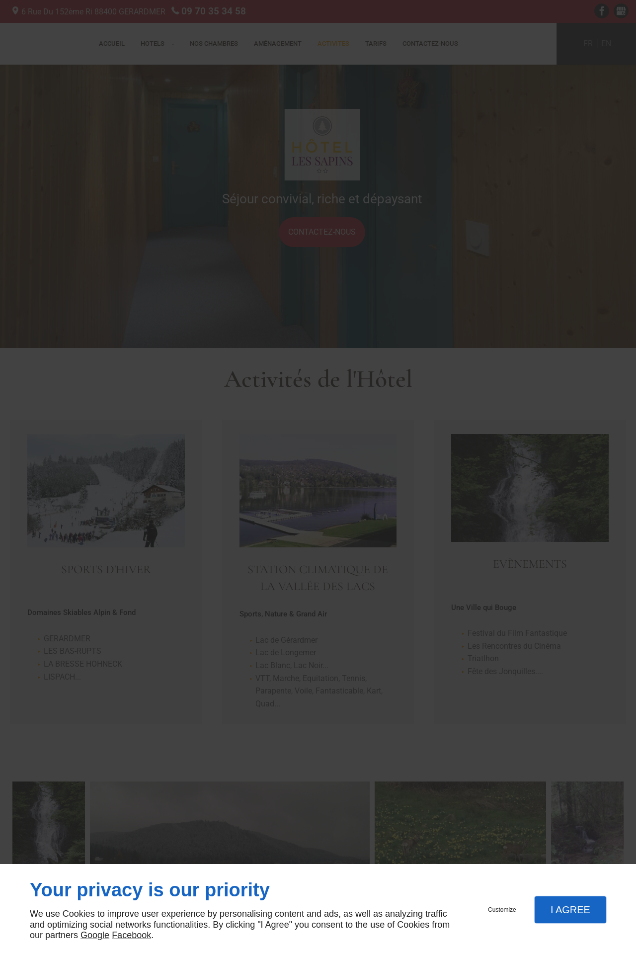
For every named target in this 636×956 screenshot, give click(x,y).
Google (94, 935)
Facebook (131, 935)
